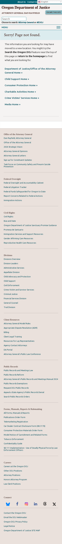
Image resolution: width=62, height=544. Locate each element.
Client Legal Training (13, 337)
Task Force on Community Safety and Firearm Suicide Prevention (27, 165)
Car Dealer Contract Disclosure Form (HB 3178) (24, 426)
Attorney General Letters (15, 156)
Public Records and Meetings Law (18, 370)
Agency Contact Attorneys (15, 345)
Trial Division (9, 307)
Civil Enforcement (11, 285)
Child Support (10, 281)
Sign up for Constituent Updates (18, 160)
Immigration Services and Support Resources (23, 234)
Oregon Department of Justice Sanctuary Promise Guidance (30, 225)
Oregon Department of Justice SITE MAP (22, 530)
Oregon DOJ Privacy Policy (15, 522)
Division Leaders (11, 263)
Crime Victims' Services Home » (22, 98)
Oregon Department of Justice (26, 7)
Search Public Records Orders (17, 397)
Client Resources (11, 320)
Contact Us (32, 2)
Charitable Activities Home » (20, 91)
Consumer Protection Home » (21, 85)
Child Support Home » (17, 79)
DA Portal (8, 350)
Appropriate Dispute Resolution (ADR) (20, 328)
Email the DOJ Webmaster (15, 517)
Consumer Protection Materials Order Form (23, 430)
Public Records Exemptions (15, 384)
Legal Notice (9, 526)
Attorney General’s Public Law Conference (22, 354)
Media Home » (12, 104)
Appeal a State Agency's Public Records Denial (24, 392)
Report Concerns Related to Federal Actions (23, 196)
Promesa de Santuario (13, 230)
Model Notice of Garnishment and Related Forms (25, 435)
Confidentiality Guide (13, 444)
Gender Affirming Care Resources (18, 238)
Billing (6, 332)
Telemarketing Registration (16, 422)
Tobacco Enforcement (14, 439)
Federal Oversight (12, 179)
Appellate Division (12, 272)
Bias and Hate (10, 221)
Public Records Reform (14, 375)
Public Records (11, 366)
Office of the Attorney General (18, 134)
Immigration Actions (13, 200)
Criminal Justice (11, 294)
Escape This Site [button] (54, 12)
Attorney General (26, 22)
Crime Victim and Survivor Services (19, 290)
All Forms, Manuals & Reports (16, 413)
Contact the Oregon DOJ (15, 513)
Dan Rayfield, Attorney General (17, 138)
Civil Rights (9, 213)
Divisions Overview (12, 259)
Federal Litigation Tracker (15, 187)
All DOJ (40, 22)
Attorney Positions (12, 475)
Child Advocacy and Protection (17, 277)
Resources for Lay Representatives (19, 341)
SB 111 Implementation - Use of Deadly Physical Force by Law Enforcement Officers (30, 449)
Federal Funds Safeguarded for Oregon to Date (25, 192)
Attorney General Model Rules (17, 323)
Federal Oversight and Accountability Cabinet (24, 183)
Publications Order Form (14, 417)
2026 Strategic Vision (13, 147)
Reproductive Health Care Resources (20, 243)
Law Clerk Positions (12, 484)
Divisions (8, 255)
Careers (7, 462)
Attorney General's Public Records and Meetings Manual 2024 (31, 379)
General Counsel (11, 303)
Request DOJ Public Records (16, 388)
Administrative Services (14, 268)
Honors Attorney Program (15, 480)
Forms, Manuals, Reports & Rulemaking (23, 409)
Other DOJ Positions (13, 471)
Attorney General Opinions (15, 151)
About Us (22, 2)
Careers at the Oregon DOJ (16, 466)
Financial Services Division (15, 298)
